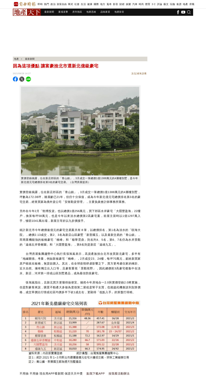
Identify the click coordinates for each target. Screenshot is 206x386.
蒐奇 (109, 4)
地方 (102, 4)
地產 (185, 4)
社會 (76, 4)
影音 (115, 4)
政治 (53, 4)
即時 (40, 4)
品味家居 (105, 12)
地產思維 (91, 12)
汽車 (134, 4)
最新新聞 (49, 12)
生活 (83, 4)
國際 (96, 4)
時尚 (141, 4)
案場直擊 (63, 12)
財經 (121, 4)
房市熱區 (77, 12)
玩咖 (172, 4)
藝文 (166, 4)
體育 (147, 4)
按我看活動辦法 (119, 373)
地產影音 (119, 12)
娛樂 (128, 4)
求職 (191, 4)
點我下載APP (96, 373)
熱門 (46, 4)
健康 (89, 4)
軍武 (70, 4)
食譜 (178, 4)
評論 (159, 4)
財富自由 (62, 4)
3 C (154, 4)
